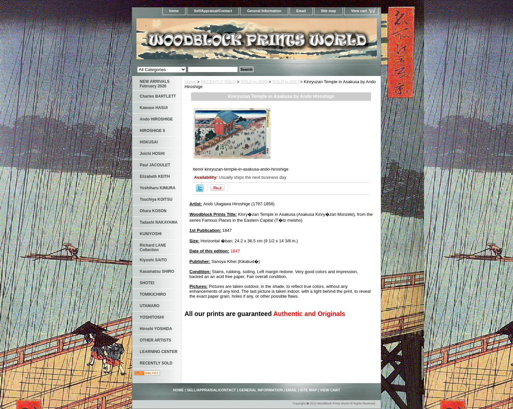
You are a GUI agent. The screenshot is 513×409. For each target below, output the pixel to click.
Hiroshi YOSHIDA (156, 328)
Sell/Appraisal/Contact (213, 11)
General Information (264, 11)
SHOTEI (147, 283)
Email (301, 11)
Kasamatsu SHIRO (157, 271)
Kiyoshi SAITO (153, 260)
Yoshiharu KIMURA (157, 188)
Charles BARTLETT (158, 96)
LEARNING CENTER (158, 351)
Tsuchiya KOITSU (156, 199)
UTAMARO (149, 306)
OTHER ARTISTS (155, 340)
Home (190, 81)
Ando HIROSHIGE (156, 119)
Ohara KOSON (153, 211)
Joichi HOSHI (152, 153)
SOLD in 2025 (254, 81)
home (174, 11)
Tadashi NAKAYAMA (159, 222)
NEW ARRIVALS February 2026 (154, 83)
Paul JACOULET (155, 165)
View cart (359, 11)
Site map (328, 11)
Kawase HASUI (154, 107)
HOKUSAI (149, 142)
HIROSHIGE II (152, 130)
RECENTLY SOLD (218, 81)
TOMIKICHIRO (153, 294)
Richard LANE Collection (153, 247)
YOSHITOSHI (152, 317)
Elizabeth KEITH (155, 176)
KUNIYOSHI (151, 234)
